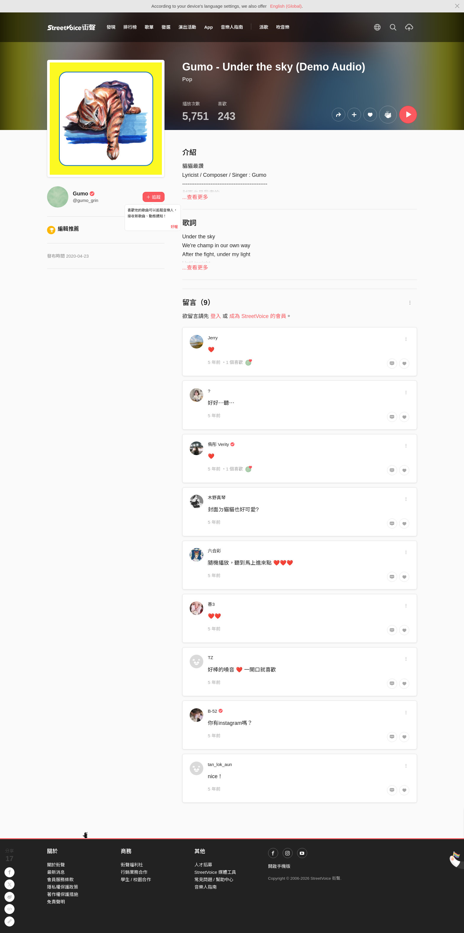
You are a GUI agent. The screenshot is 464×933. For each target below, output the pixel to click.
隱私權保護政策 (62, 886)
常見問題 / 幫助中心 (214, 879)
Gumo (84, 194)
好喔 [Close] (174, 227)
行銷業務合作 (134, 872)
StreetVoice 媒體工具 (215, 872)
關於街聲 (56, 864)
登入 (215, 316)
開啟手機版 (279, 866)
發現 (111, 27)
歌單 (149, 27)
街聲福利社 (132, 864)
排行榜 (130, 27)
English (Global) (286, 6)
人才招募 (203, 864)
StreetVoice (71, 27)
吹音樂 (282, 27)
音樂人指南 (232, 27)
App (208, 27)
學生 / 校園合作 (136, 879)
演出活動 (187, 27)
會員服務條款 (60, 879)
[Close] (457, 6)
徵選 (166, 27)
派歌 (263, 27)
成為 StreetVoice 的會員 (257, 316)
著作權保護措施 (62, 894)
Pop (187, 79)
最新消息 (56, 872)
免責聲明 (56, 901)
